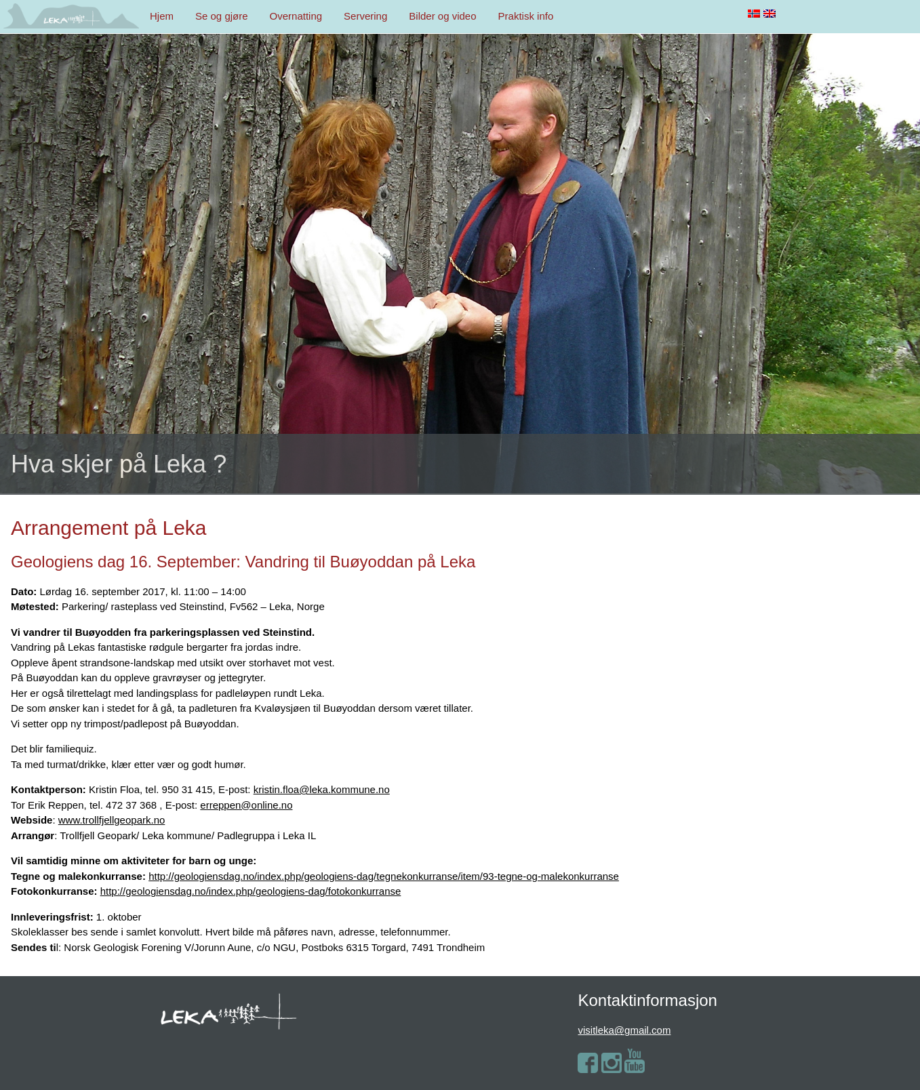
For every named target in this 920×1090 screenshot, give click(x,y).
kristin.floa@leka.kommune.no (322, 789)
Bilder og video (442, 16)
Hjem (162, 16)
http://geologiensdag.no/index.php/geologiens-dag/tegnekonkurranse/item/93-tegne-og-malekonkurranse (383, 876)
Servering (365, 16)
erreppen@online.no (246, 805)
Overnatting (296, 16)
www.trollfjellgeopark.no (111, 820)
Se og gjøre (221, 16)
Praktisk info (526, 16)
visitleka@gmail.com (624, 1030)
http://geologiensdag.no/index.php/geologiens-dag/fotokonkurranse (250, 891)
